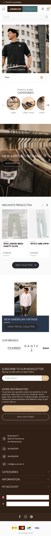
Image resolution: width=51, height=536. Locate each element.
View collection (26, 265)
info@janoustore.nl (16, 464)
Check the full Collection (21, 326)
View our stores (25, 417)
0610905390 (13, 448)
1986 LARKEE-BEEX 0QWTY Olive (13, 245)
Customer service (25, 408)
